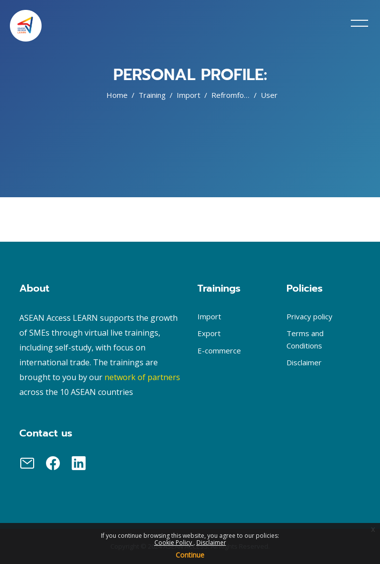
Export (209, 333)
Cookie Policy (173, 542)
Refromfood (232, 95)
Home (117, 95)
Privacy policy (309, 316)
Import (188, 95)
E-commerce (219, 350)
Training (152, 95)
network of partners (142, 377)
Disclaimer (211, 542)
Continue (190, 555)
